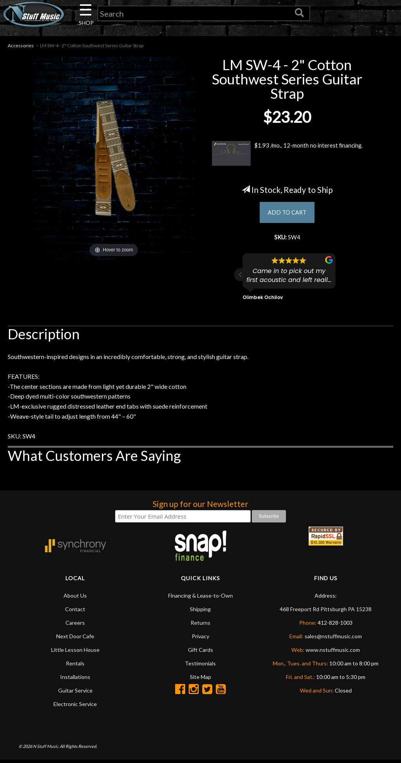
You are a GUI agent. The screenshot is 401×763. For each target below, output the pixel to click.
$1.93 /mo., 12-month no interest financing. (287, 155)
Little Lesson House (75, 653)
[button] (240, 278)
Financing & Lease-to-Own (200, 598)
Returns (200, 625)
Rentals (75, 666)
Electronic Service (75, 707)
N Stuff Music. (46, 749)
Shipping (200, 612)
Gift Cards (200, 653)
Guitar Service (75, 693)
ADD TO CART (287, 214)
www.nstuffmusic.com (333, 653)
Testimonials (200, 666)
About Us (75, 598)
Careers (75, 625)
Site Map (200, 680)
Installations (75, 680)
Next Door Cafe (75, 639)
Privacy (200, 639)
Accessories (21, 47)
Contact (75, 612)
